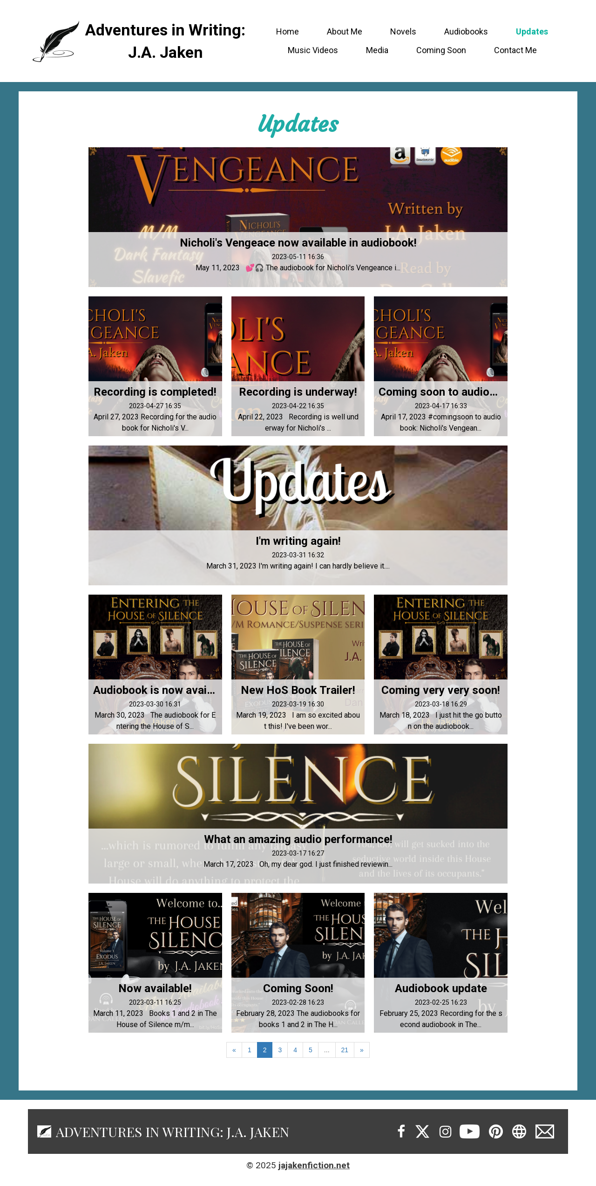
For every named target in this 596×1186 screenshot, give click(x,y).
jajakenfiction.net (314, 1165)
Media (377, 50)
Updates (532, 31)
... (327, 1050)
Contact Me (515, 50)
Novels (403, 31)
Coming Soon (441, 50)
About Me (344, 31)
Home (287, 31)
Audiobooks (466, 31)
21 (345, 1050)
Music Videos (313, 50)
